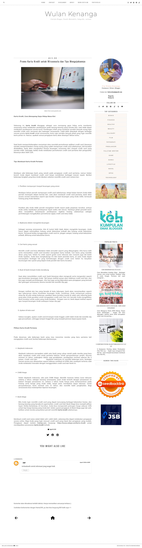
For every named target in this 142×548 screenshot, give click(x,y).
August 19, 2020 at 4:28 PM (85, 462)
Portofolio (96, 2)
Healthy (111, 124)
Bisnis (111, 115)
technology (111, 177)
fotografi (111, 142)
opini (111, 173)
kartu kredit (30, 133)
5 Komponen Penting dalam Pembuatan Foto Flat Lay (111, 345)
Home (43, 2)
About (72, 2)
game (111, 155)
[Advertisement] (71, 37)
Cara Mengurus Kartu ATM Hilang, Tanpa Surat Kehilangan (111, 307)
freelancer (111, 146)
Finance (111, 120)
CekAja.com (41, 423)
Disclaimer (62, 2)
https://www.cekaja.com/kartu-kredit (71, 423)
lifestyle (111, 164)
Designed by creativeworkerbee (128, 545)
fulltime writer (111, 151)
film (111, 137)
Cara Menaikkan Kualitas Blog (111, 270)
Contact (52, 2)
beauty (111, 128)
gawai (111, 160)
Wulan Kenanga (71, 14)
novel (111, 168)
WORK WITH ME (83, 2)
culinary (111, 133)
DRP (24, 463)
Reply (25, 470)
